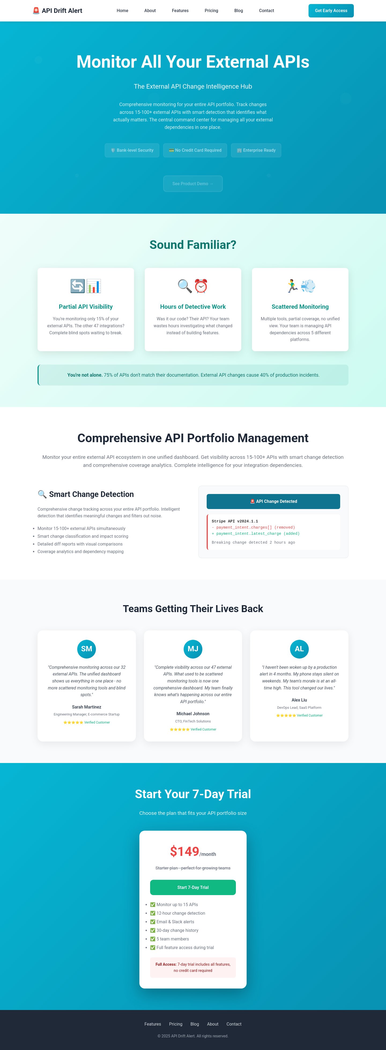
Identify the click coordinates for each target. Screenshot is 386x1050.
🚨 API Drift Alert (57, 10)
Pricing (211, 10)
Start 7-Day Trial (193, 887)
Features (180, 10)
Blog (238, 10)
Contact (266, 10)
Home (122, 10)
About (150, 10)
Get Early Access (331, 10)
